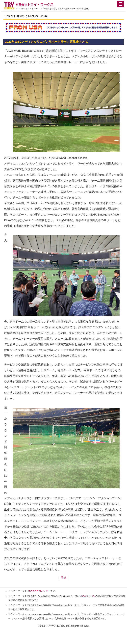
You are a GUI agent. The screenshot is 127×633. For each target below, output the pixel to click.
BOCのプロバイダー (39, 591)
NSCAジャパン (87, 596)
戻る (64, 577)
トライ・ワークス (34, 4)
